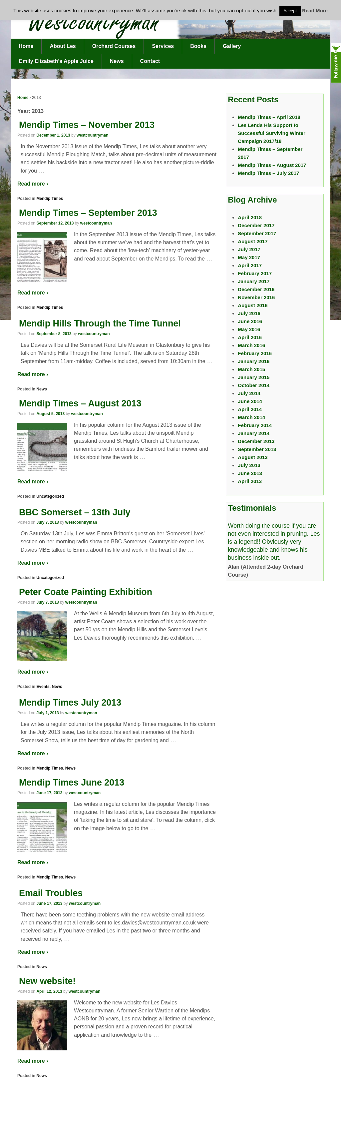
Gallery (232, 46)
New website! (47, 981)
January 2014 (253, 433)
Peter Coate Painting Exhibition (85, 592)
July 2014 (249, 393)
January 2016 (253, 361)
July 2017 (249, 249)
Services (163, 46)
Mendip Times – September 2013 (88, 213)
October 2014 (253, 385)
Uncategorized (50, 496)
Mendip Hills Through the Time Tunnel (100, 323)
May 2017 (249, 257)
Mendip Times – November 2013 (87, 125)
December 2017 (256, 225)
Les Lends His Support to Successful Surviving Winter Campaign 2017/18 (271, 133)
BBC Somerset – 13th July (75, 512)
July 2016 (249, 313)
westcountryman (92, 135)
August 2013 (252, 457)
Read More (315, 10)
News (117, 61)
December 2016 (256, 289)
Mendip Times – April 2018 (269, 117)
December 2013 (256, 441)
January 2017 (253, 281)
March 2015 (251, 369)
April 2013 (250, 481)
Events (42, 686)
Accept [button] (290, 10)
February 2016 (255, 353)
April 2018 (250, 217)
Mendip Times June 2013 (71, 783)
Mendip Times (49, 198)
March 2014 (251, 417)
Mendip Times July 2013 (70, 703)
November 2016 (256, 297)
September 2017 (257, 233)
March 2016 (251, 345)
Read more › (32, 184)
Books (198, 46)
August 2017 (252, 241)
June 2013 (250, 473)
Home (26, 46)
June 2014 (250, 401)
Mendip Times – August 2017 (272, 165)
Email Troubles (51, 893)
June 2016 (250, 321)
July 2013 (249, 465)
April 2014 (250, 409)
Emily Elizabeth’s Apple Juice (56, 61)
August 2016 (252, 305)
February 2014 (255, 425)
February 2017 (255, 273)
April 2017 (250, 265)
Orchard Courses (114, 46)
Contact (150, 61)
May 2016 (249, 329)
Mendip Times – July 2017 (268, 173)
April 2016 (250, 337)
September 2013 (257, 449)
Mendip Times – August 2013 (80, 403)
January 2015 (253, 377)
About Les (63, 46)
